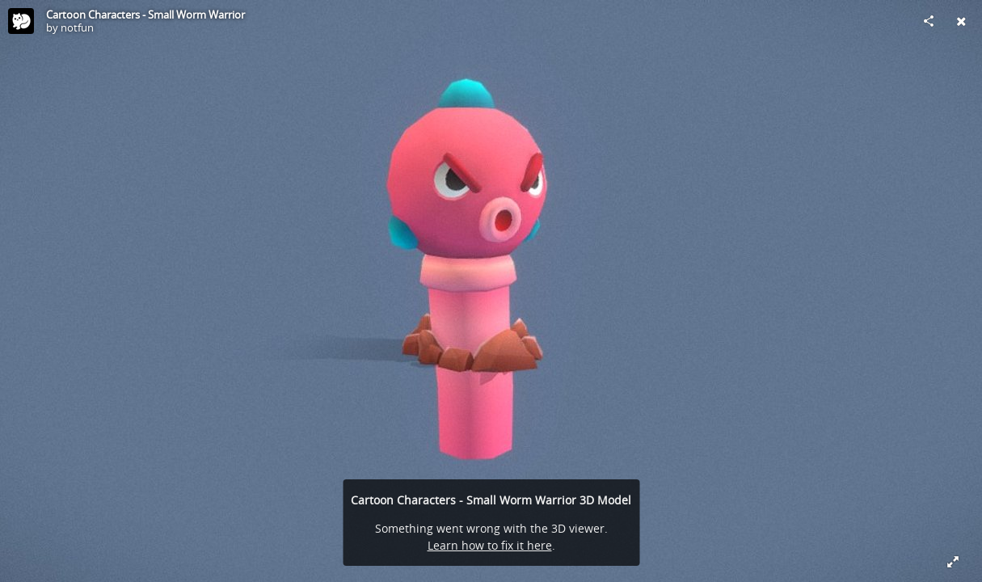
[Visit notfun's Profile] (21, 21)
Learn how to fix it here (490, 545)
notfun (77, 27)
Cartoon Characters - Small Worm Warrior (145, 14)
